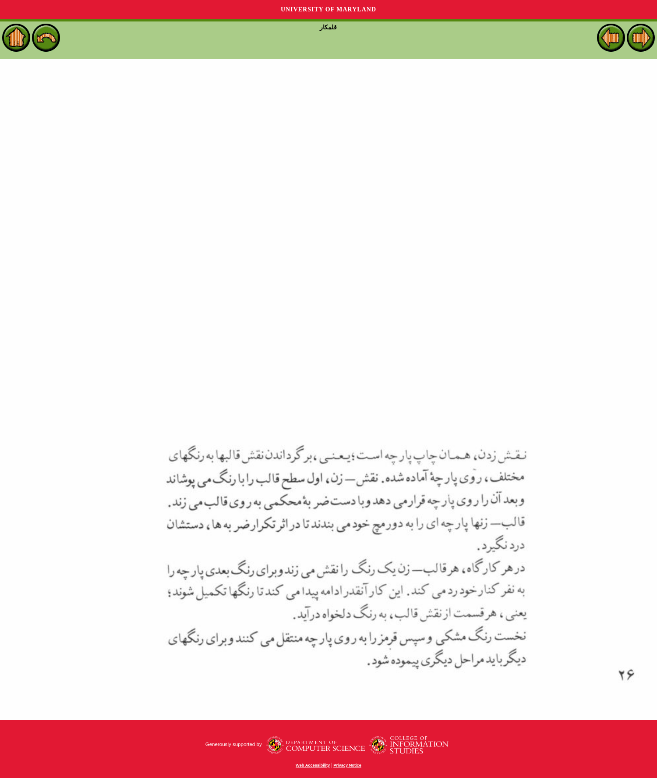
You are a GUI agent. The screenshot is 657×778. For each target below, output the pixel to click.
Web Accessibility (313, 765)
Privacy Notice (347, 765)
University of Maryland (328, 9)
